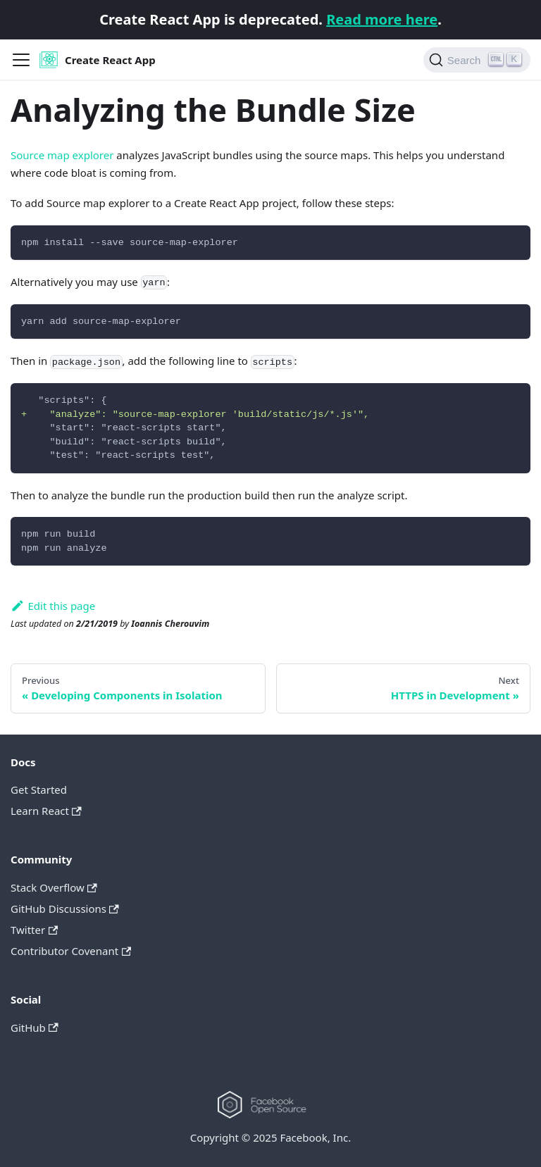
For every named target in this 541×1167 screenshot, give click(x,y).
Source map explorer (62, 155)
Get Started (39, 789)
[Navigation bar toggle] (21, 59)
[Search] (476, 60)
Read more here (381, 19)
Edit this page (53, 606)
